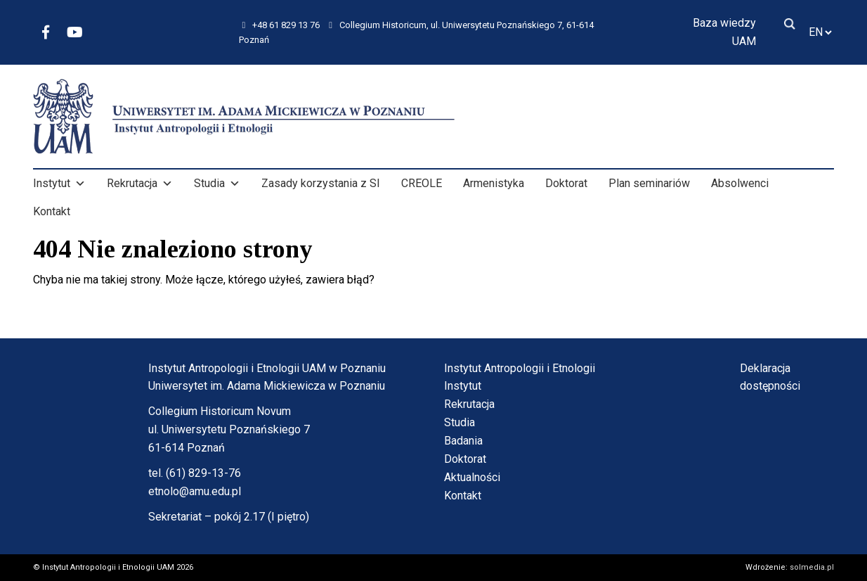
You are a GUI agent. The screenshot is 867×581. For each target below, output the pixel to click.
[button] (80, 184)
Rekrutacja (140, 184)
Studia (217, 184)
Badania (463, 440)
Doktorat (566, 183)
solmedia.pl (812, 567)
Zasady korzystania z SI (320, 183)
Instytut (59, 184)
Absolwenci (740, 183)
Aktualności (472, 477)
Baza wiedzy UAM (724, 32)
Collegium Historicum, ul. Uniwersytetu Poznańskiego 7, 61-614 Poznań (416, 31)
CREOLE (421, 183)
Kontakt (51, 211)
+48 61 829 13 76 (281, 25)
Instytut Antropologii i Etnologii (519, 368)
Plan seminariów (649, 183)
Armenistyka (493, 183)
